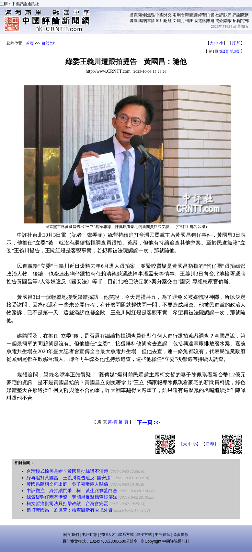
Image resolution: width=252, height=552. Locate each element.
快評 (228, 15)
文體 (176, 20)
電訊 (202, 20)
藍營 (194, 15)
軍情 (151, 20)
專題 (210, 20)
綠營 (202, 15)
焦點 (151, 15)
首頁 (134, 15)
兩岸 (176, 15)
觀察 (245, 15)
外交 (168, 15)
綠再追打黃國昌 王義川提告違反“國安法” (69, 477)
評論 (236, 15)
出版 (194, 20)
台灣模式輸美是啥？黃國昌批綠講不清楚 (67, 471)
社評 (219, 15)
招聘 (236, 20)
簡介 (219, 20)
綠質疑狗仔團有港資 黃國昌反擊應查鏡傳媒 (72, 497)
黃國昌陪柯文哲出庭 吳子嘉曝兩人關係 (67, 484)
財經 (168, 20)
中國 (159, 15)
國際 (142, 20)
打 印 (236, 43)
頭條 (142, 15)
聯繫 (228, 20)
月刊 (185, 20)
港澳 (134, 20)
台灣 (185, 15)
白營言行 (49, 43)
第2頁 (224, 51)
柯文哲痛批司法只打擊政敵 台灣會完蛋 (67, 503)
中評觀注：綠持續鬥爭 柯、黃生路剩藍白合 (72, 490)
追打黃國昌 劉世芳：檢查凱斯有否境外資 (70, 510)
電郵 (245, 20)
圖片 (159, 20)
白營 (210, 15)
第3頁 (235, 51)
